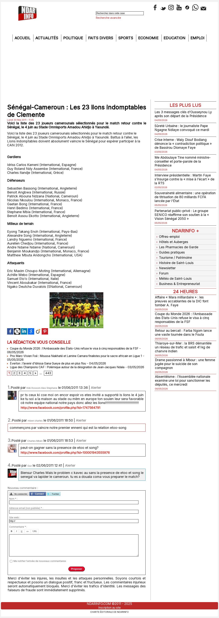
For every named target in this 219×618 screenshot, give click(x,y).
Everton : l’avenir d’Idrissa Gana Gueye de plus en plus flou (50, 363)
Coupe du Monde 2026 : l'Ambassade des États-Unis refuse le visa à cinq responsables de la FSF (184, 314)
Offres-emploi (167, 236)
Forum (162, 270)
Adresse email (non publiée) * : (26, 512)
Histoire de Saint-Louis (174, 261)
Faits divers (101, 38)
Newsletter (165, 266)
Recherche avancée (108, 17)
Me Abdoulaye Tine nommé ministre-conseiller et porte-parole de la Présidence (183, 161)
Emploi (197, 38)
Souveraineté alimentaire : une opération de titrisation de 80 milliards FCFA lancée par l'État (184, 197)
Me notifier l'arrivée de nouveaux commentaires (39, 565)
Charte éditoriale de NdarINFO (109, 612)
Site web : (14, 521)
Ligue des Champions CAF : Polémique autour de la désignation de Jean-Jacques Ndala (70, 367)
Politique (73, 38)
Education (175, 38)
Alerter (96, 391)
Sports (126, 38)
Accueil (23, 38)
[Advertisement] (109, 71)
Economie (149, 38)
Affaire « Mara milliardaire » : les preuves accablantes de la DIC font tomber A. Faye (182, 297)
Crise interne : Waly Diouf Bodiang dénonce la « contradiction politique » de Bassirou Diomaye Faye (184, 143)
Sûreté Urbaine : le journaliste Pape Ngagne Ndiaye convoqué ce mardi (182, 128)
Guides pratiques (170, 251)
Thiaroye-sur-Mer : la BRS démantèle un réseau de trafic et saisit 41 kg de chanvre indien (183, 343)
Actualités (47, 38)
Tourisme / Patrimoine (173, 256)
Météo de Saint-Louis (173, 275)
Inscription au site (109, 607)
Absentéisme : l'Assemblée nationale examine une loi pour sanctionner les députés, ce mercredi (183, 377)
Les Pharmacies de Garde (176, 246)
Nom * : (13, 502)
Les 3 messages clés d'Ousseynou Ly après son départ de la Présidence (184, 114)
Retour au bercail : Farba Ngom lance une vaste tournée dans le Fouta (183, 329)
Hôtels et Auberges (172, 241)
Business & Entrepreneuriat (177, 280)
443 (48, 377)
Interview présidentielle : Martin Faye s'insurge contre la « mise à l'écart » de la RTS (185, 179)
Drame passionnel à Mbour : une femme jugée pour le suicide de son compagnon (182, 360)
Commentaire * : (18, 530)
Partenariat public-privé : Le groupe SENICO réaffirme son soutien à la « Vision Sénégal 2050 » (182, 215)
